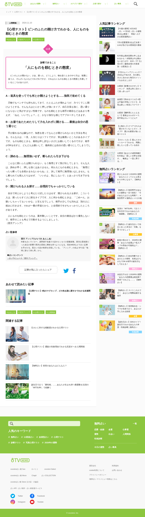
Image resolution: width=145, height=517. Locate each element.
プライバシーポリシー (97, 475)
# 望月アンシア (24, 40)
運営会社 (92, 466)
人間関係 (12, 23)
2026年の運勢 (51, 442)
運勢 (96, 434)
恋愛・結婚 (99, 429)
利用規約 (115, 466)
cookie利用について (96, 470)
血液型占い (44, 437)
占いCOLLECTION (48, 476)
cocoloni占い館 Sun (17, 469)
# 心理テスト (38, 40)
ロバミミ (34, 469)
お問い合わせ (117, 470)
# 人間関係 (51, 312)
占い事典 (112, 447)
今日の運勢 (99, 447)
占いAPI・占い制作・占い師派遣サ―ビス (26, 488)
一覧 (135, 423)
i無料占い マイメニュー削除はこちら (103, 479)
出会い (111, 434)
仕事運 (126, 429)
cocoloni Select (50, 469)
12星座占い (29, 437)
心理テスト (59, 437)
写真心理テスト (33, 442)
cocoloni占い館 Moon (18, 476)
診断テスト (16, 442)
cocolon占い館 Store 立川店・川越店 (24, 482)
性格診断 (98, 438)
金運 (110, 429)
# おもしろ (11, 40)
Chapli (34, 476)
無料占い (15, 437)
